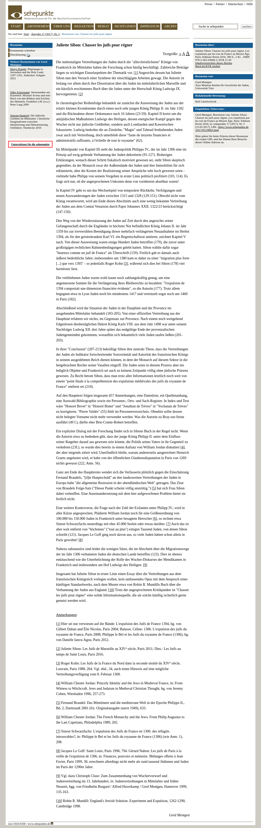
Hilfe (249, 4)
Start (26, 33)
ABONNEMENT (38, 26)
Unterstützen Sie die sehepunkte (30, 144)
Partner (220, 4)
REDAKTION (84, 26)
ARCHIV (170, 26)
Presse (209, 4)
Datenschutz (235, 4)
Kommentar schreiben (22, 50)
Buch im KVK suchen (207, 66)
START (16, 26)
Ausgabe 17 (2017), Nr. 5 (45, 33)
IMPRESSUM (149, 26)
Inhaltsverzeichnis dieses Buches (213, 62)
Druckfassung (20, 55)
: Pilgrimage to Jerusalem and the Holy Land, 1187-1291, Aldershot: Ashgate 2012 (27, 74)
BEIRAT (103, 26)
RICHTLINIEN (125, 26)
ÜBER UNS (62, 26)
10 (111, 590)
